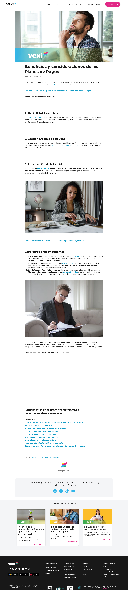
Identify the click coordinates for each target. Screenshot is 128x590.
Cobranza (105, 566)
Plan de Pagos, (76, 256)
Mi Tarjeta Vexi (55, 457)
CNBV (105, 589)
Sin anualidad (68, 569)
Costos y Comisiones (109, 563)
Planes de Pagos (60, 85)
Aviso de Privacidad (108, 572)
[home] (11, 3)
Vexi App (45, 457)
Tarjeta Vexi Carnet (50, 567)
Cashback (47, 573)
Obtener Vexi (113, 4)
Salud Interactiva (69, 566)
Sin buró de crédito (69, 574)
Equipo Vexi (64, 472)
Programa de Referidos (51, 576)
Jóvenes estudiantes (70, 577)
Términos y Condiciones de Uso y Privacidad (111, 575)
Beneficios (35, 457)
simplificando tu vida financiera (65, 145)
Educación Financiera (94, 4)
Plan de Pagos (43, 168)
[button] (46, 4)
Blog (84, 574)
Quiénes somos (88, 569)
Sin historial (67, 572)
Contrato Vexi (107, 569)
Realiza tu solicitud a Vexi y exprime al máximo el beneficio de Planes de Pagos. (58, 91)
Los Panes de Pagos (33, 117)
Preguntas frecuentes (89, 572)
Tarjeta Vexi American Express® (51, 564)
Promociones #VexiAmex (52, 570)
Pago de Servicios (69, 563)
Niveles (85, 563)
